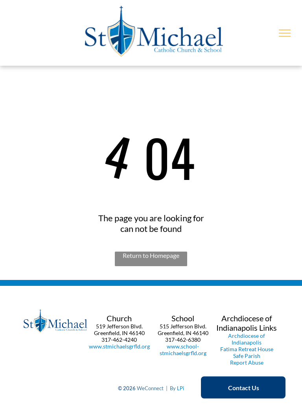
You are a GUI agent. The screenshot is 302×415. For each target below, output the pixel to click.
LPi (180, 388)
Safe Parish (246, 355)
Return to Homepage (151, 255)
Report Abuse (246, 362)
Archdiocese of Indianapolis (246, 339)
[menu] (284, 33)
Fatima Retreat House (246, 349)
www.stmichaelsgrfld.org (119, 346)
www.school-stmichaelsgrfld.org (183, 349)
